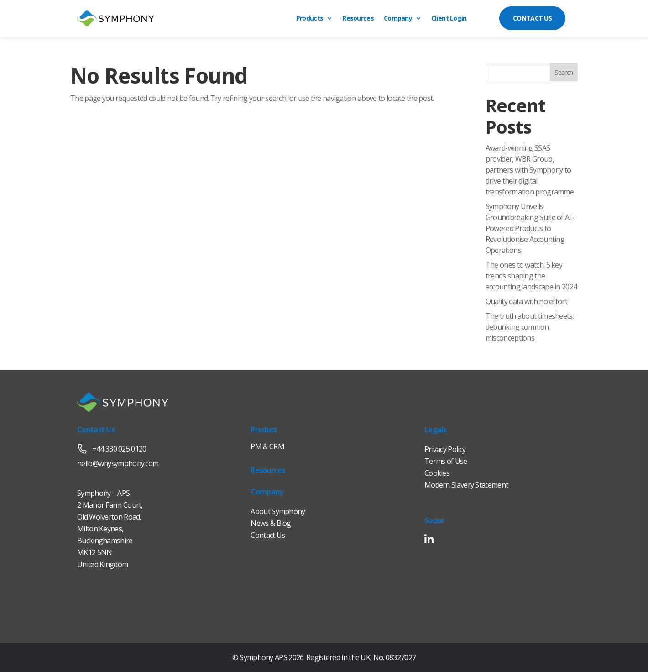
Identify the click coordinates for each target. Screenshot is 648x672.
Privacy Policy (444, 449)
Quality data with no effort (526, 301)
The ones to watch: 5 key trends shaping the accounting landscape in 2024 (531, 276)
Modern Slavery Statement (466, 485)
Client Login (449, 18)
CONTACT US (532, 18)
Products (309, 18)
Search (563, 72)
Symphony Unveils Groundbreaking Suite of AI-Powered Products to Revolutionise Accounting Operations (530, 228)
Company (398, 18)
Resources (358, 18)
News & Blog (271, 523)
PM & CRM (267, 446)
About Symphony (278, 511)
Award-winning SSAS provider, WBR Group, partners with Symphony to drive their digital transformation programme (530, 170)
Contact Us (268, 535)
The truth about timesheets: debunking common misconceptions (530, 327)
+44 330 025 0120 (111, 449)
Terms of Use (445, 461)
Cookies (436, 473)
